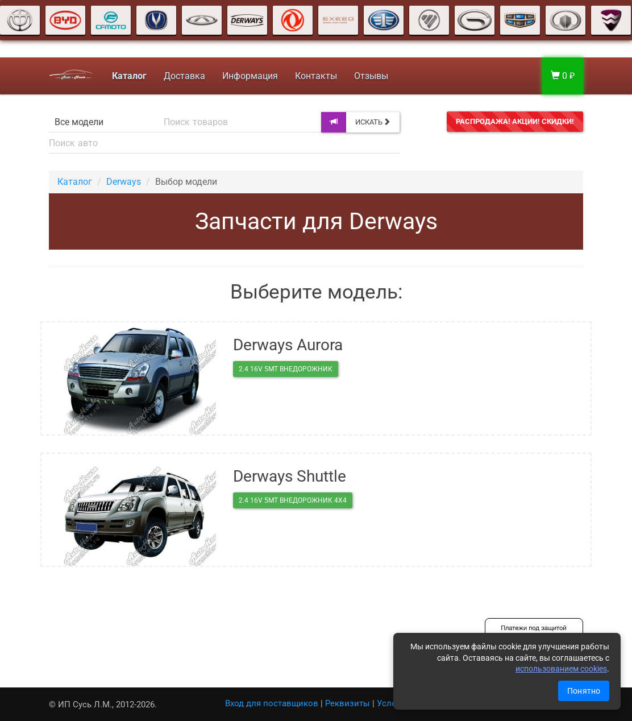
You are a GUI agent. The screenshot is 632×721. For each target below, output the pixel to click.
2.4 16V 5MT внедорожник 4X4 (293, 500)
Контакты (316, 76)
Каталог (74, 181)
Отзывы (371, 76)
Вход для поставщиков (271, 703)
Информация (250, 76)
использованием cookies (561, 668)
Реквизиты (347, 703)
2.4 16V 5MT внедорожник (285, 369)
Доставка (184, 76)
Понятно (583, 690)
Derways (123, 181)
